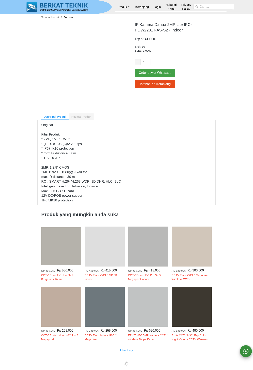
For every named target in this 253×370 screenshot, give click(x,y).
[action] (246, 351)
